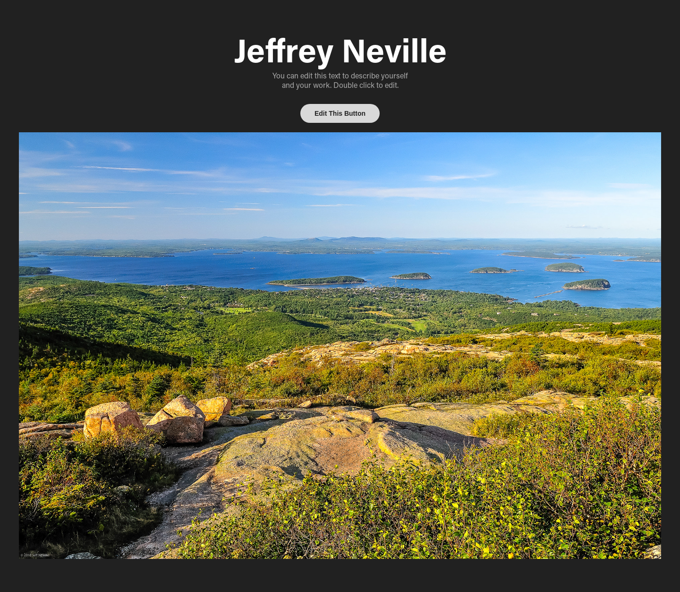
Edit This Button (340, 113)
